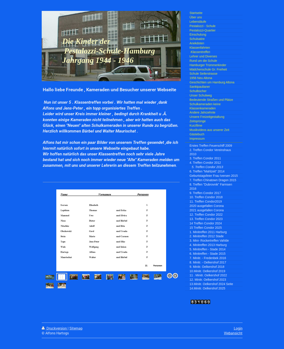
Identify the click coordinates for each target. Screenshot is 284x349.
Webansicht (233, 333)
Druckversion (55, 328)
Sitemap (76, 328)
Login (238, 328)
